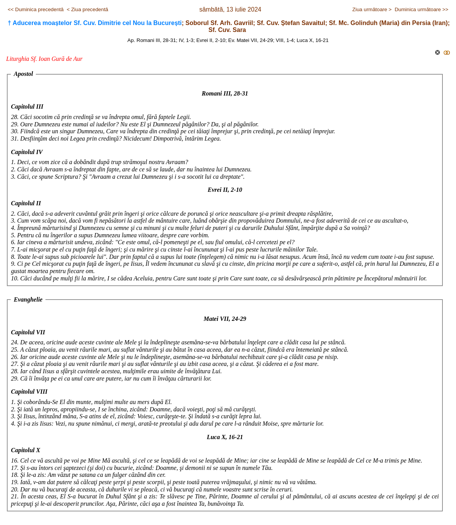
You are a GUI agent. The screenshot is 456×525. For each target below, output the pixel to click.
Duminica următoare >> (421, 9)
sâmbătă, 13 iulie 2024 (230, 9)
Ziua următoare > (372, 9)
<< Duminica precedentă (36, 9)
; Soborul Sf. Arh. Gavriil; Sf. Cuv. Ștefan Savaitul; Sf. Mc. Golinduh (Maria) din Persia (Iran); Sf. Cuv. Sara (229, 27)
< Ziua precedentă (87, 9)
